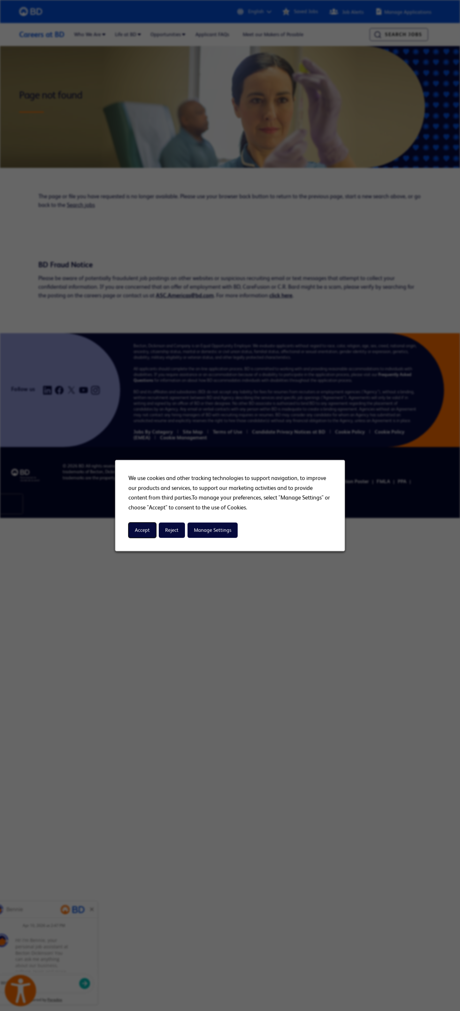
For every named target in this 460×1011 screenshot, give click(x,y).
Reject (172, 530)
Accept (142, 530)
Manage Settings (212, 530)
